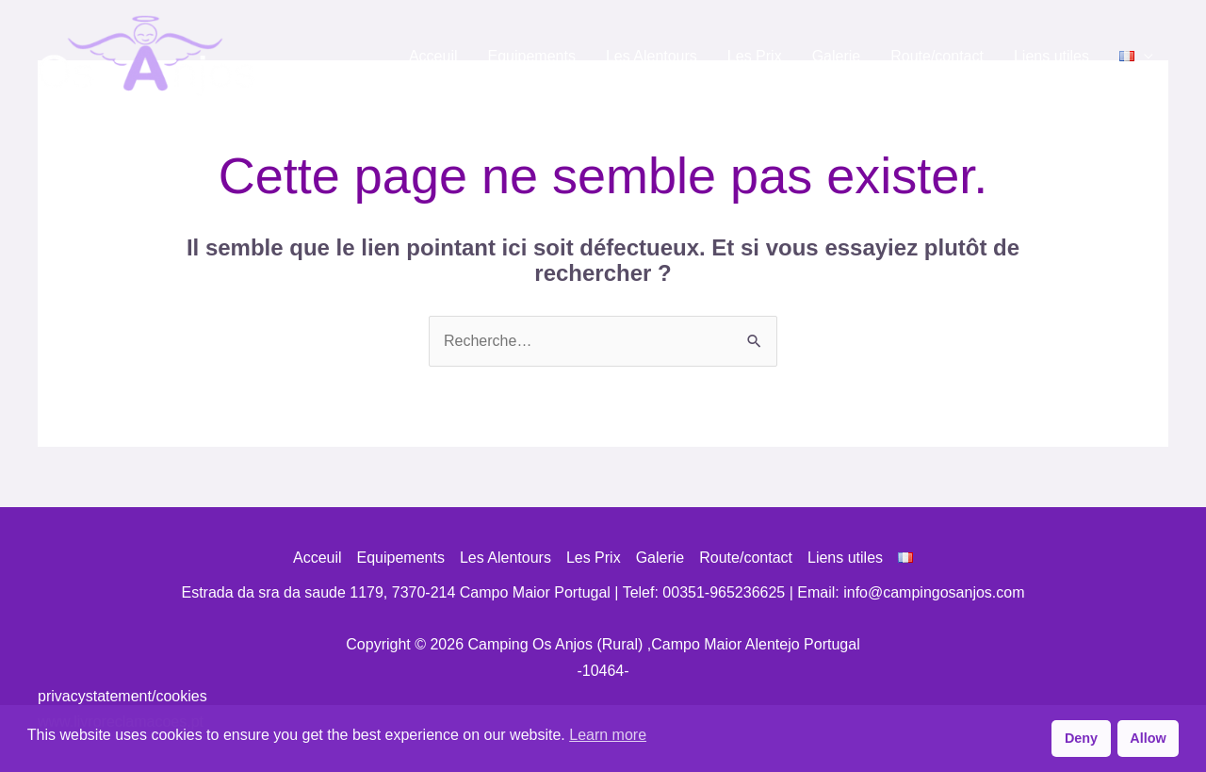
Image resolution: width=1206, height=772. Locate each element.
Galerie (836, 56)
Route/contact (937, 56)
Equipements (532, 56)
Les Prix (754, 56)
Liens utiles (1051, 56)
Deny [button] (1081, 738)
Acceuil (433, 56)
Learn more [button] (607, 735)
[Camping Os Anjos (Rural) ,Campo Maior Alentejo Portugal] (146, 55)
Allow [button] (1147, 738)
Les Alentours (651, 56)
